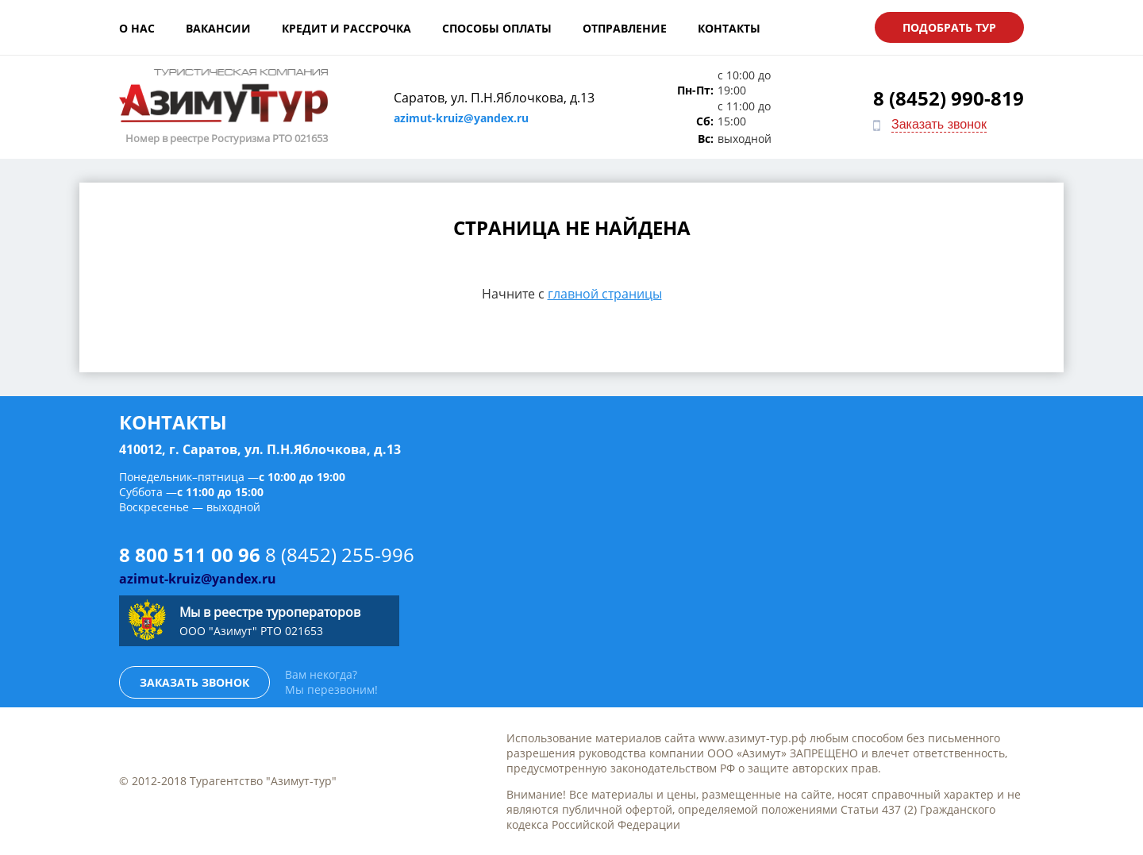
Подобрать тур (949, 27)
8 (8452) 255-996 (339, 554)
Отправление (625, 28)
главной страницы (605, 293)
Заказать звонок (939, 124)
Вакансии (218, 28)
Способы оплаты (497, 28)
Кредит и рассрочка (346, 28)
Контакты (729, 28)
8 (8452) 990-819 (948, 98)
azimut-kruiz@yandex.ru (461, 117)
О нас (137, 28)
